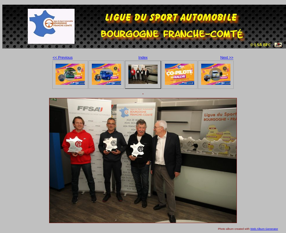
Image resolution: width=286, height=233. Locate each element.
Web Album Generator (264, 228)
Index (142, 57)
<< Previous (63, 57)
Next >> (226, 57)
